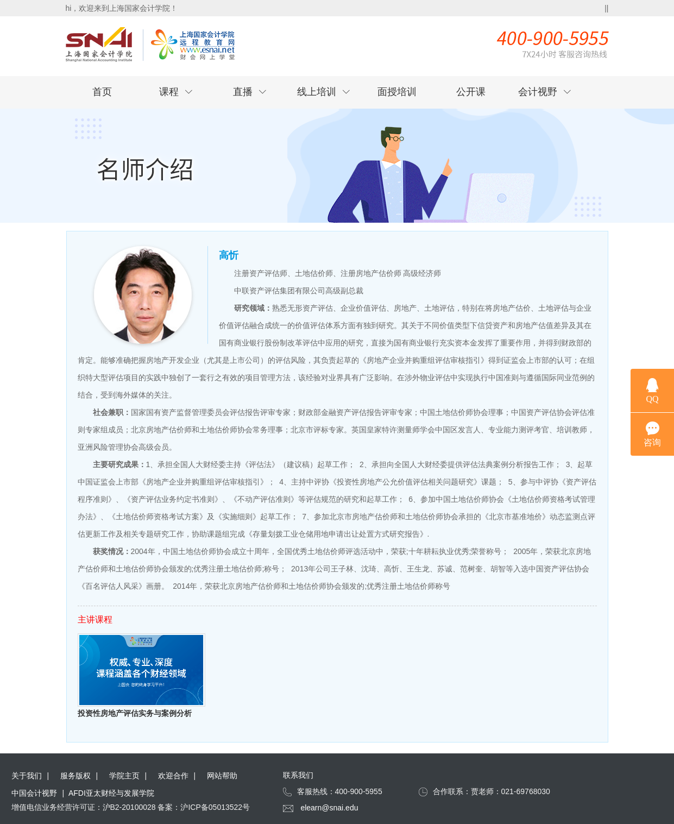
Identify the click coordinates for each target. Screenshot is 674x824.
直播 (250, 92)
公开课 (471, 91)
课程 (176, 92)
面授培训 (397, 91)
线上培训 (323, 92)
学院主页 (124, 775)
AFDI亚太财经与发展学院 (111, 793)
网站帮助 (222, 775)
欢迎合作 (173, 775)
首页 (102, 91)
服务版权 (75, 775)
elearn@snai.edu (329, 807)
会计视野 (544, 92)
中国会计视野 (34, 793)
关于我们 (26, 775)
